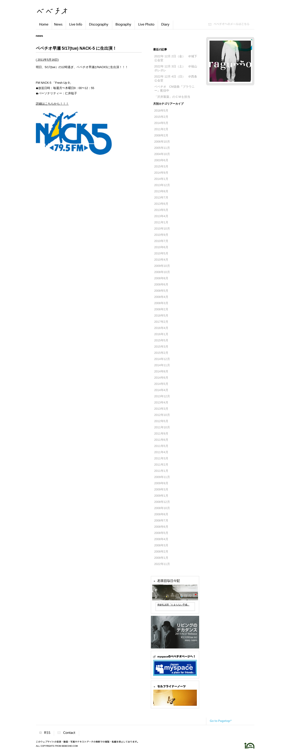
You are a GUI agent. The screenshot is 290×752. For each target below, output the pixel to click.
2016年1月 (161, 334)
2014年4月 (161, 390)
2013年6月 (161, 203)
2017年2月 (161, 321)
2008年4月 (161, 297)
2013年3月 (161, 408)
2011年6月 (161, 439)
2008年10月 (162, 272)
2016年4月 (161, 328)
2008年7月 (161, 520)
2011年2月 (161, 129)
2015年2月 (161, 116)
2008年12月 (162, 502)
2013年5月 (161, 210)
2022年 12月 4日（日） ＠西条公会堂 (175, 78)
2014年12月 (162, 359)
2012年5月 (161, 421)
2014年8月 (161, 371)
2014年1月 (161, 179)
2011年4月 (161, 452)
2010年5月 (161, 253)
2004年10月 (162, 154)
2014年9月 (161, 172)
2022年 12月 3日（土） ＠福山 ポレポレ (175, 68)
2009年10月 (162, 266)
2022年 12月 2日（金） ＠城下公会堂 (175, 58)
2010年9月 (161, 234)
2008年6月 (161, 284)
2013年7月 (161, 197)
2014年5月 (161, 123)
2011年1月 (161, 222)
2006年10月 (162, 141)
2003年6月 (161, 160)
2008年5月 (161, 290)
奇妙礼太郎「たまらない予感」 (173, 604)
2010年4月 (161, 259)
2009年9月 (161, 483)
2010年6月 (161, 247)
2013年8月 (161, 191)
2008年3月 (161, 303)
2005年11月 (162, 148)
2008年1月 (161, 557)
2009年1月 (161, 495)
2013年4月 (161, 216)
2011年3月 (161, 458)
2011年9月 (161, 433)
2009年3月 (161, 489)
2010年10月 (162, 228)
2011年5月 (161, 446)
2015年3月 (161, 166)
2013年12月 (162, 185)
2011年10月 (162, 427)
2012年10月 (162, 415)
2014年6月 (161, 377)
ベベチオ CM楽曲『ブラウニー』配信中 (174, 88)
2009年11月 (162, 477)
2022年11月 (162, 564)
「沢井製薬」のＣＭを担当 (172, 96)
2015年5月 (161, 340)
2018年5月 (161, 110)
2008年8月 (161, 278)
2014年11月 (162, 365)
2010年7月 (161, 241)
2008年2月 (161, 135)
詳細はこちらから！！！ (52, 103)
